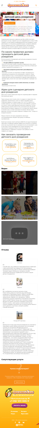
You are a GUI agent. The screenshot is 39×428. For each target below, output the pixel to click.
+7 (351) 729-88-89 (10, 147)
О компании (14, 411)
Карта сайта (24, 413)
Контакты (24, 411)
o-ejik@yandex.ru (28, 148)
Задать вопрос (19, 382)
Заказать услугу (10, 23)
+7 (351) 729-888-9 (19, 1)
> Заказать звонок (10, 161)
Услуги (13, 413)
